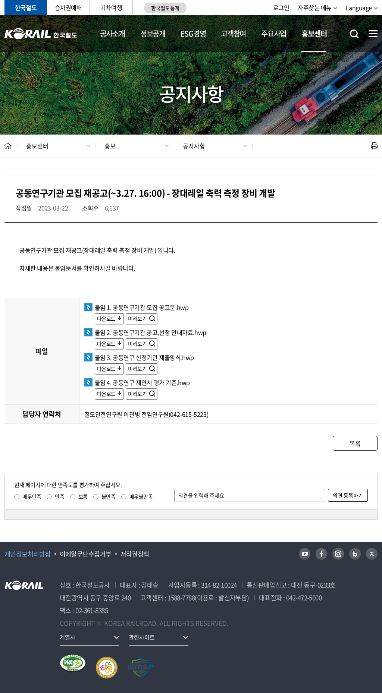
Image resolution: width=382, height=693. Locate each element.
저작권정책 (134, 553)
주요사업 (273, 33)
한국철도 (26, 7)
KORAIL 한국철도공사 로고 (40, 33)
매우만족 (31, 496)
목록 (355, 443)
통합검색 (354, 34)
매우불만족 (141, 496)
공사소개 (112, 33)
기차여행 (111, 7)
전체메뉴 (373, 33)
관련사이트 (142, 637)
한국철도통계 (165, 8)
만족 (59, 496)
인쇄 (374, 146)
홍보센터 (313, 33)
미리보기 (138, 318)
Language (359, 7)
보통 (83, 496)
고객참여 (233, 33)
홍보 (110, 145)
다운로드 (106, 318)
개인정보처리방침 (27, 553)
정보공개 (152, 33)
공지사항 (194, 145)
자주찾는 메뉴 (315, 7)
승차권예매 (68, 7)
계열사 (67, 637)
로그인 (281, 7)
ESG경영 (193, 33)
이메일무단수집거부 (86, 553)
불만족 (108, 496)
